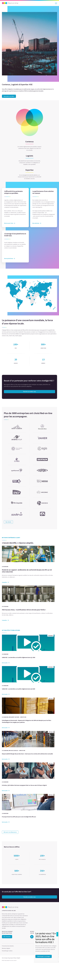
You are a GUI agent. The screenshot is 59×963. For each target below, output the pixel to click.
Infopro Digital (16, 958)
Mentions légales (6, 948)
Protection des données (8, 946)
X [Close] (57, 934)
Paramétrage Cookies (7, 950)
